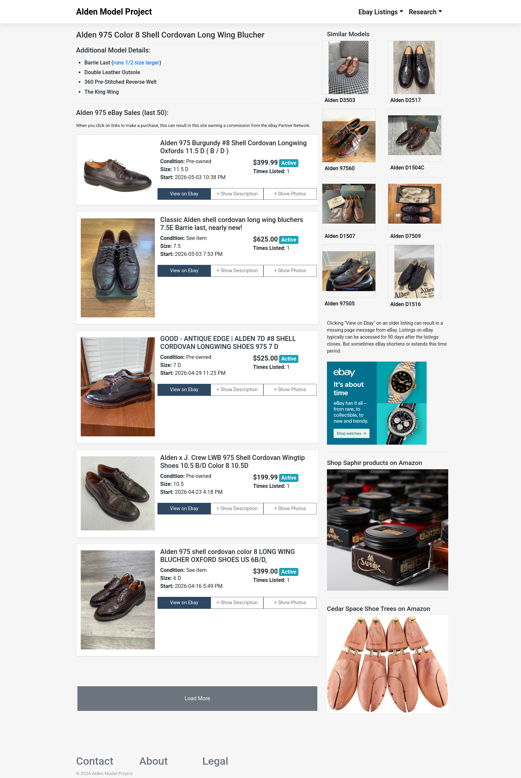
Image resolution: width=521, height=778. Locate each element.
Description (246, 194)
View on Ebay (184, 194)
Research (423, 12)
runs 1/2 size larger (136, 62)
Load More (197, 698)
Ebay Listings (378, 12)
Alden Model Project (114, 12)
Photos (298, 194)
